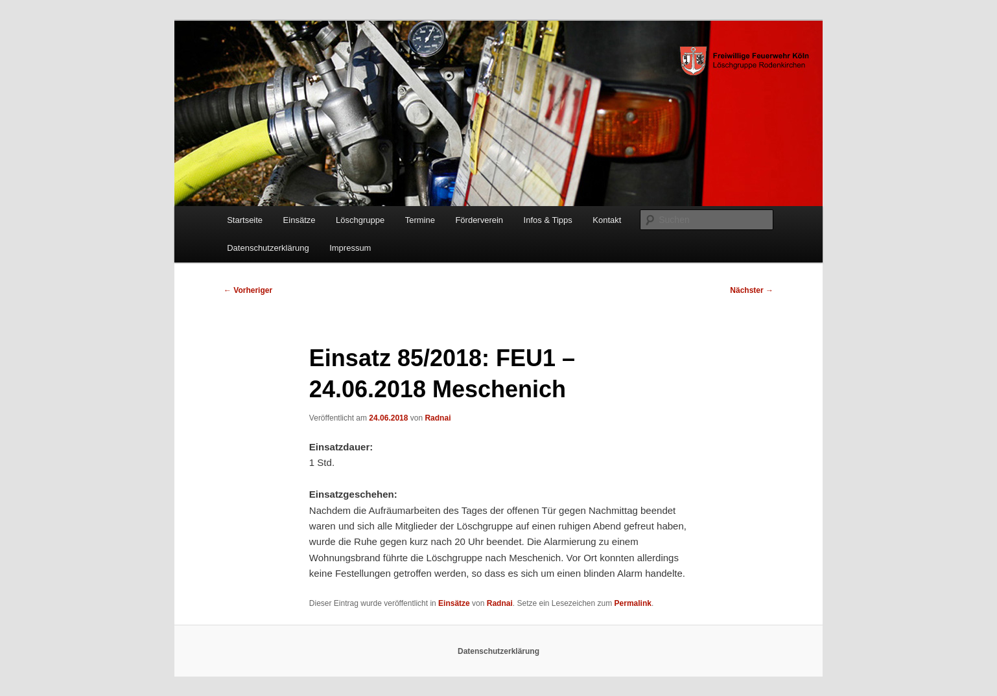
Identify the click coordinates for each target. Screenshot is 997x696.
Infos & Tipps (548, 220)
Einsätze (299, 220)
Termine (420, 220)
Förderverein (479, 220)
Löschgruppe (360, 220)
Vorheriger (248, 290)
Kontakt (606, 220)
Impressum (350, 248)
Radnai (438, 418)
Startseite (245, 220)
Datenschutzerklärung (268, 248)
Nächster (751, 290)
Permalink (633, 603)
